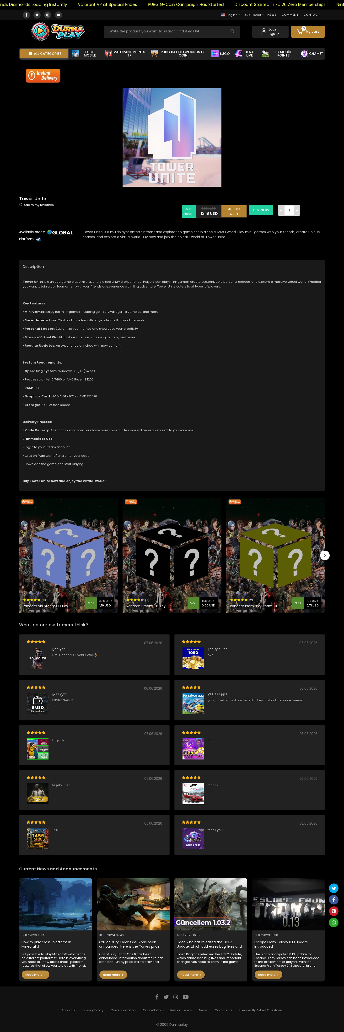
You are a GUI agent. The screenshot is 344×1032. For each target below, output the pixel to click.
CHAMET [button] (312, 53)
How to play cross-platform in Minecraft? (46, 944)
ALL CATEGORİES (45, 53)
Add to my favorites (36, 205)
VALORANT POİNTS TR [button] (125, 54)
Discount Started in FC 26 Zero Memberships (298, 4)
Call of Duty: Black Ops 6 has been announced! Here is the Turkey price (129, 944)
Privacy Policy (92, 1010)
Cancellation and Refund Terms (167, 1010)
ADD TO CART (234, 210)
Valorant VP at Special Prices (125, 4)
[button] (308, 32)
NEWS (272, 14)
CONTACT (311, 14)
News (203, 1010)
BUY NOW (262, 210)
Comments (223, 1010)
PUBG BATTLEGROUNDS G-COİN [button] (178, 54)
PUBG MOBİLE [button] (84, 54)
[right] (325, 555)
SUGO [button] (220, 53)
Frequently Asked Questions (261, 1010)
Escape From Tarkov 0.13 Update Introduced (281, 944)
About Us (68, 1010)
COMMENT (290, 14)
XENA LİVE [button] (244, 54)
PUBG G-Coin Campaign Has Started (204, 4)
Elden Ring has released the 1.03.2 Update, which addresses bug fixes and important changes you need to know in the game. (210, 944)
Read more (35, 974)
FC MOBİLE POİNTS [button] (277, 54)
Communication (123, 1010)
